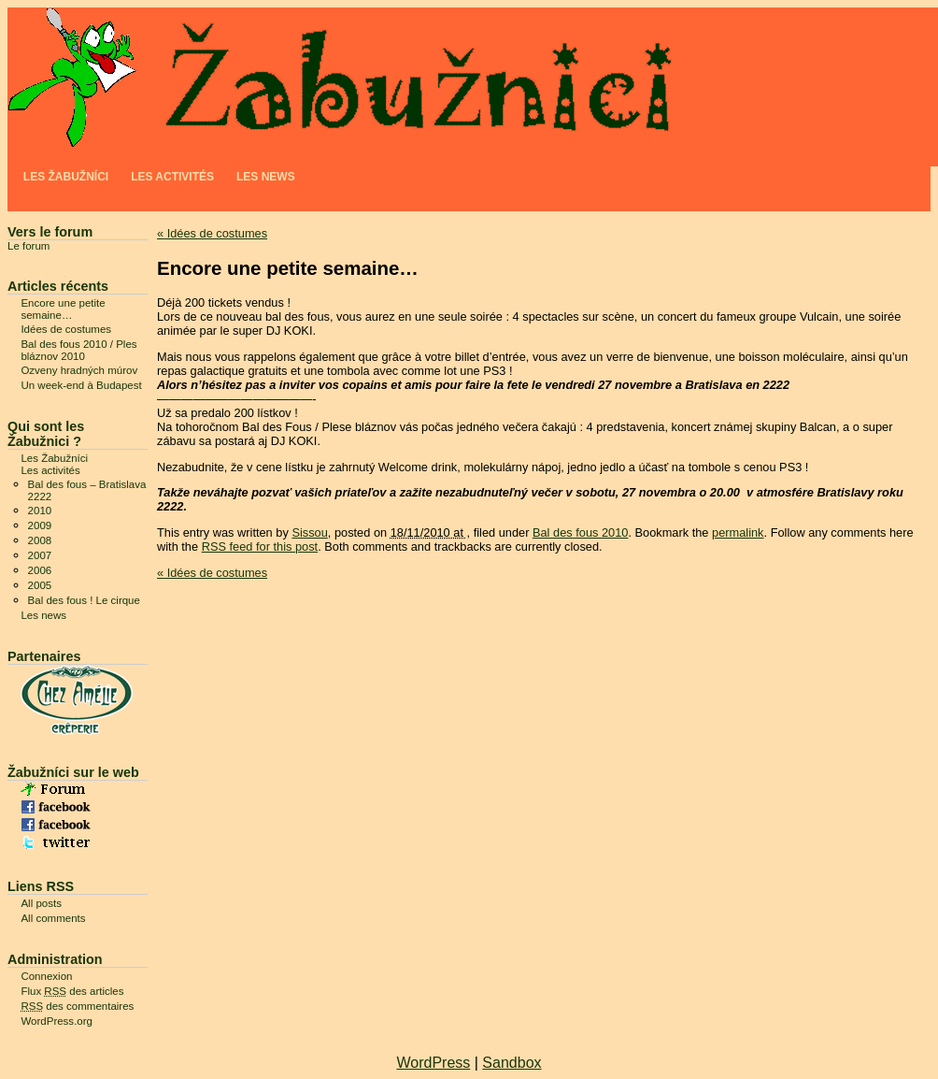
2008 (40, 540)
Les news (265, 176)
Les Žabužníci (65, 176)
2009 (40, 525)
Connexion (46, 976)
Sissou (309, 532)
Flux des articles (72, 991)
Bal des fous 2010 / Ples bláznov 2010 (78, 350)
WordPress (433, 1063)
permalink (737, 532)
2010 (40, 510)
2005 (40, 585)
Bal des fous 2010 (580, 532)
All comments (53, 918)
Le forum (28, 246)
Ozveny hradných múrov (79, 370)
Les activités (172, 176)
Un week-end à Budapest (81, 385)
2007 (40, 555)
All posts (41, 903)
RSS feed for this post (260, 547)
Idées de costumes (212, 233)
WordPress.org (56, 1021)
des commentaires (77, 1006)
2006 (40, 570)
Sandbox (511, 1063)
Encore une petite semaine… (63, 309)
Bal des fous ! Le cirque (84, 600)
